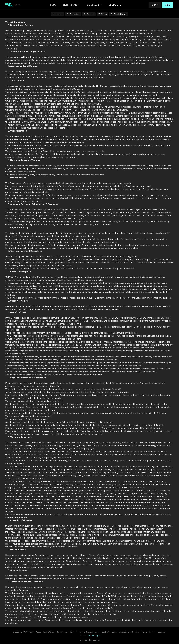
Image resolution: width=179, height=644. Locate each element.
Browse (57, 14)
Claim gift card (75, 632)
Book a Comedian (109, 632)
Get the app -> (94, 635)
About (38, 632)
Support (161, 632)
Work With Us (48, 632)
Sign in (155, 5)
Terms (144, 632)
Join (167, 5)
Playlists (89, 14)
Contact (83, 635)
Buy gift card (62, 632)
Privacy (152, 632)
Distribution (88, 632)
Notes (102, 14)
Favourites (73, 14)
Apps (97, 632)
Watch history (119, 14)
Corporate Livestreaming (129, 632)
